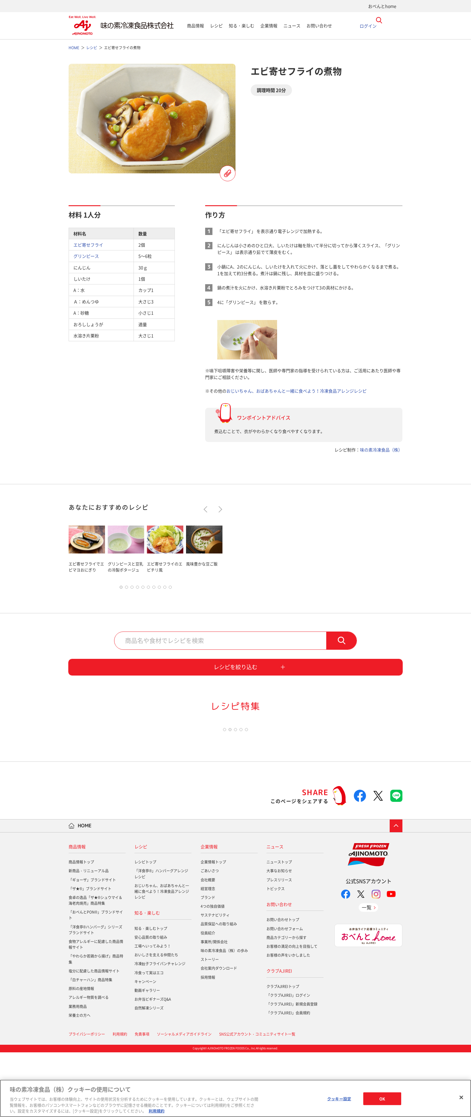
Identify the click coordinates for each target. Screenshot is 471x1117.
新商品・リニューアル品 (89, 935)
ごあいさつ (210, 935)
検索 (341, 642)
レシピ (216, 25)
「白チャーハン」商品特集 (90, 1044)
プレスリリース (279, 944)
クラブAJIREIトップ (282, 1051)
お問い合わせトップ (282, 984)
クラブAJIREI (279, 1036)
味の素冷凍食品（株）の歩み (224, 1015)
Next (219, 509)
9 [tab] (164, 588)
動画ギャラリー (147, 1055)
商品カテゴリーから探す (286, 1002)
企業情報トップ (213, 927)
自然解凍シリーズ (149, 1073)
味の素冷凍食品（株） (381, 450)
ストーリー (210, 1024)
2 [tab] (126, 588)
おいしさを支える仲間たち (156, 1020)
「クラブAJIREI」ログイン (288, 1060)
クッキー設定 (339, 1099)
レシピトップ (145, 927)
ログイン (368, 25)
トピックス (275, 953)
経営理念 (208, 953)
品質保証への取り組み (219, 989)
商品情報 (195, 25)
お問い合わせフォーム (284, 993)
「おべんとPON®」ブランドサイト (96, 980)
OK (382, 1099)
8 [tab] (159, 588)
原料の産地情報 (81, 1053)
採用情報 (208, 1042)
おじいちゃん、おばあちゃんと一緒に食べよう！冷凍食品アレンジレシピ (296, 391)
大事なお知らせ (279, 935)
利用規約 (156, 1111)
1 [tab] (121, 588)
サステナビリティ (215, 980)
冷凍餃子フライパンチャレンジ (159, 1028)
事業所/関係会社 (214, 1007)
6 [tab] (148, 588)
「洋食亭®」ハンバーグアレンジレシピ (161, 938)
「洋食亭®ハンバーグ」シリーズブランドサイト (95, 994)
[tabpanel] (87, 547)
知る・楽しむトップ (150, 993)
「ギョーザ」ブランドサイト (92, 944)
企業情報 (268, 25)
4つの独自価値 (213, 971)
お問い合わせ (319, 25)
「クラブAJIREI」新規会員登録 (291, 1069)
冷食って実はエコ (149, 1037)
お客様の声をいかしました (288, 1020)
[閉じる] (461, 1097)
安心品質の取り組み (150, 1002)
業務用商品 (78, 1071)
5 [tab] (142, 588)
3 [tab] (132, 588)
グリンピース (86, 256)
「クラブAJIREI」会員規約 (288, 1078)
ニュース (291, 25)
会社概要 (208, 944)
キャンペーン (145, 1046)
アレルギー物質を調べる (89, 1062)
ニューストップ (279, 927)
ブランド (208, 962)
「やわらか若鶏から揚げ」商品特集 (96, 1024)
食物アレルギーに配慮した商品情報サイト (96, 1009)
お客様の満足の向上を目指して (291, 1011)
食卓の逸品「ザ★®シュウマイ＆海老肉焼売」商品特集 (95, 965)
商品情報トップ (81, 927)
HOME (85, 890)
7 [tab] (153, 588)
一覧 (366, 972)
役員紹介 (208, 997)
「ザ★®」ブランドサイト (90, 953)
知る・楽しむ (241, 25)
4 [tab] (137, 588)
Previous (207, 509)
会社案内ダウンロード (219, 1033)
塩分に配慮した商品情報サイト (94, 1036)
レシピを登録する (227, 173)
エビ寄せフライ (88, 245)
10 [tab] (170, 588)
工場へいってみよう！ (152, 1011)
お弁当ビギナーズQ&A (152, 1064)
